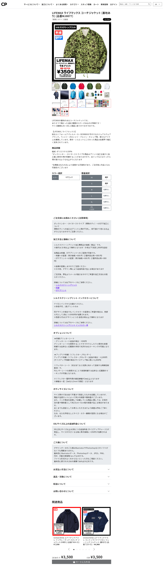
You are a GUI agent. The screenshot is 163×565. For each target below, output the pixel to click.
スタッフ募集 (86, 4)
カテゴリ (73, 4)
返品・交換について (62, 476)
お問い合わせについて (63, 491)
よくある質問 (61, 4)
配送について (59, 483)
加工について (47, 4)
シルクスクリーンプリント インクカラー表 (71, 325)
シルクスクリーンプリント (66, 285)
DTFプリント (61, 290)
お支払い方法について (63, 469)
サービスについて (31, 4)
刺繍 (57, 287)
